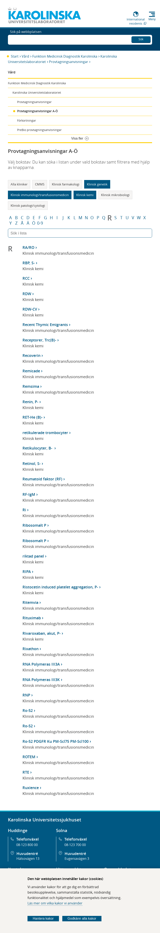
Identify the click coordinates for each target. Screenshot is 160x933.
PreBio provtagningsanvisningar (39, 130)
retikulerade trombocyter (45, 432)
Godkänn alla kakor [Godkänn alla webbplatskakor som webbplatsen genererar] (82, 918)
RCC (26, 278)
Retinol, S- (31, 463)
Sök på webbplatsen (25, 39)
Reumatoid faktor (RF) (42, 478)
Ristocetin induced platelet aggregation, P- (60, 586)
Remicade (31, 370)
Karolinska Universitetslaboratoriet (36, 92)
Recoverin (31, 355)
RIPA (26, 571)
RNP (26, 695)
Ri (24, 509)
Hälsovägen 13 (27, 858)
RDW (26, 293)
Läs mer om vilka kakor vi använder (55, 903)
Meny (152, 19)
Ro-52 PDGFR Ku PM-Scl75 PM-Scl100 (55, 741)
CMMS (39, 184)
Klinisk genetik (97, 184)
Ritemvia (30, 602)
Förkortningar (26, 120)
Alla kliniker (19, 184)
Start (15, 56)
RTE (25, 772)
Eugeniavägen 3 (77, 858)
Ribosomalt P (34, 525)
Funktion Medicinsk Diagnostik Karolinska (64, 56)
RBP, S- (28, 262)
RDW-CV (29, 309)
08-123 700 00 (75, 844)
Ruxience (30, 787)
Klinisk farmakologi (65, 184)
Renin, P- (30, 401)
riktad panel (33, 556)
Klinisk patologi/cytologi (28, 205)
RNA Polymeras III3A (41, 664)
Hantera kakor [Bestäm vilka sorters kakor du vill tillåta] (43, 918)
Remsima (30, 386)
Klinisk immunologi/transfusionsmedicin (40, 195)
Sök (141, 38)
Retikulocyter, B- (37, 448)
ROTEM (28, 756)
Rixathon (30, 648)
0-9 (40, 223)
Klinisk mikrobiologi (115, 195)
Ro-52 (27, 710)
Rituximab (31, 617)
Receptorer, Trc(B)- (39, 339)
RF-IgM (28, 494)
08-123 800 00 (27, 844)
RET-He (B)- (32, 417)
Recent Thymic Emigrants (45, 324)
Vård (25, 56)
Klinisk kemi (85, 195)
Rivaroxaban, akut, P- (41, 633)
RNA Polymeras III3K (41, 679)
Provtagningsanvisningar (68, 61)
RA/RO (28, 247)
